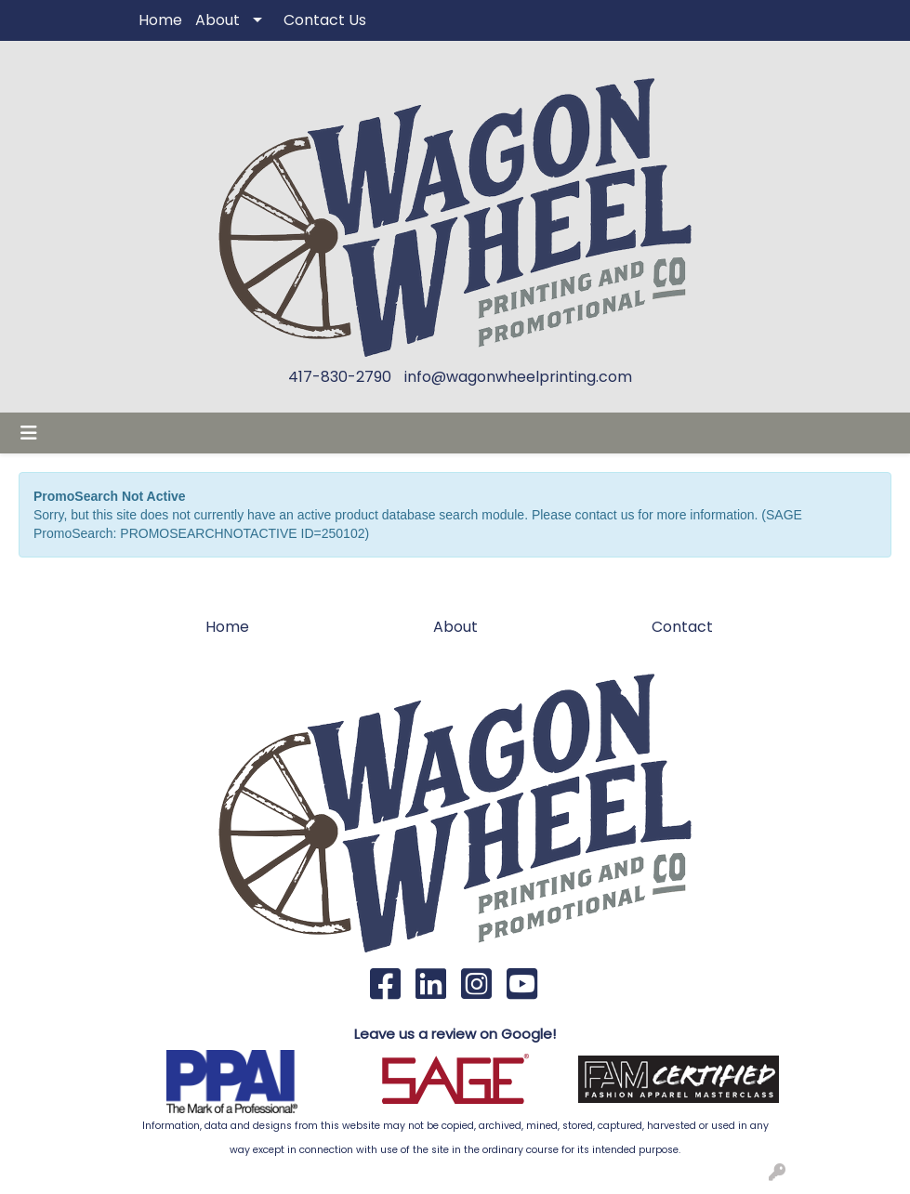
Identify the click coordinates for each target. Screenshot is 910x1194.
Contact (682, 626)
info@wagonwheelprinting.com (518, 376)
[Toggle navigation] (28, 433)
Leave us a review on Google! (455, 1033)
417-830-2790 (339, 376)
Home (160, 20)
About (217, 20)
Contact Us (325, 20)
